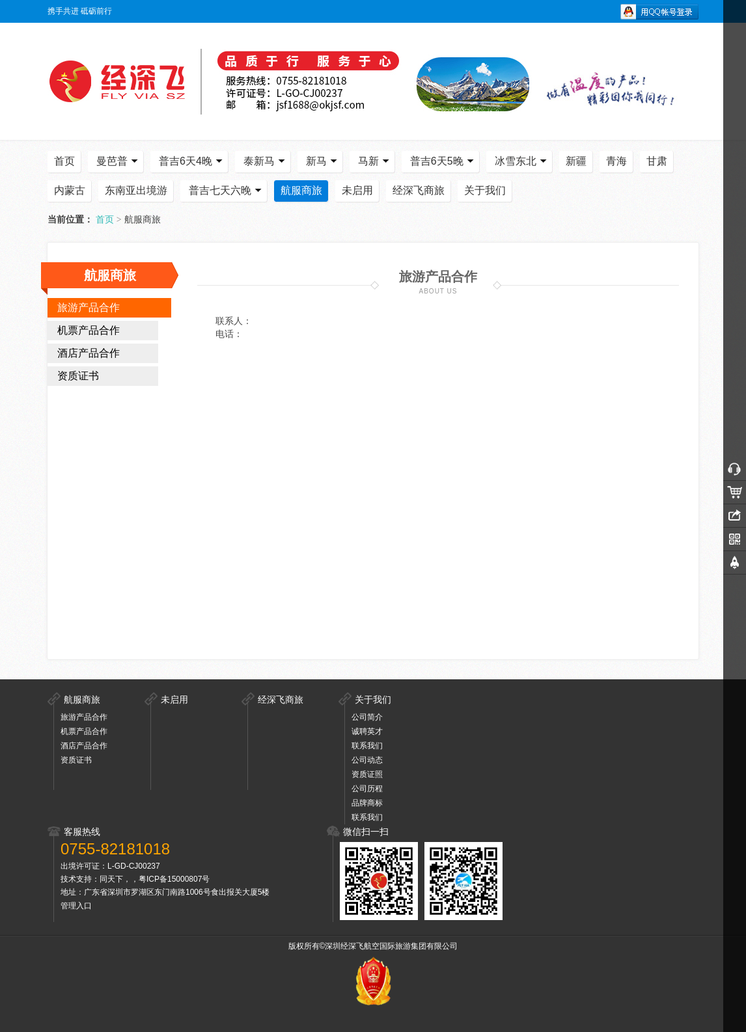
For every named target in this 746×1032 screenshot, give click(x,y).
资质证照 (367, 774)
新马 (323, 161)
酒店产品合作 (88, 353)
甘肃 (656, 161)
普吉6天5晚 (443, 161)
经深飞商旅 (419, 190)
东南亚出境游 (136, 190)
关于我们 (485, 190)
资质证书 (78, 375)
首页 (64, 161)
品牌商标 (367, 803)
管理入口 (76, 905)
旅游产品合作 (88, 307)
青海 (616, 161)
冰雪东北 (522, 161)
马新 (375, 161)
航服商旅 (301, 190)
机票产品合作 (88, 330)
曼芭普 (118, 161)
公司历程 (367, 788)
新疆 (576, 161)
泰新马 (265, 161)
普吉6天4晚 (192, 161)
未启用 (357, 190)
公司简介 (367, 717)
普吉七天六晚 (226, 190)
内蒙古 (69, 190)
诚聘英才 (367, 731)
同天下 (111, 879)
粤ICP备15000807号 (174, 879)
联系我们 (367, 745)
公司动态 (367, 760)
